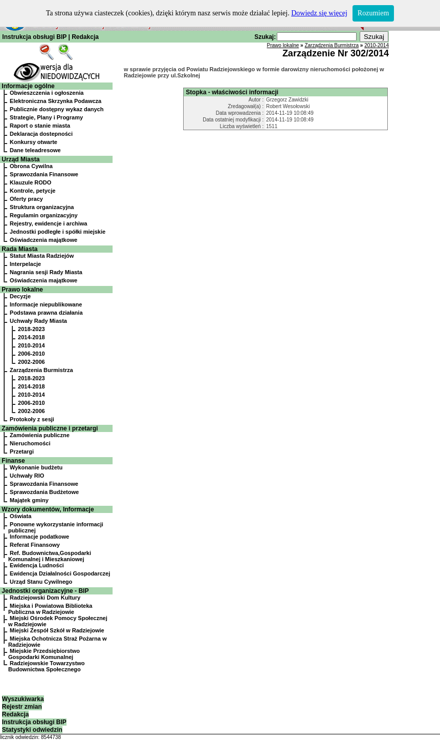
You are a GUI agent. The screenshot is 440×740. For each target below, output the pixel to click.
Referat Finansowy (35, 545)
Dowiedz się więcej (319, 13)
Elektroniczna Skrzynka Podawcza (55, 101)
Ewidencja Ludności (37, 565)
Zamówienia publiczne (40, 435)
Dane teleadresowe (35, 150)
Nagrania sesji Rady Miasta (46, 272)
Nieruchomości (30, 443)
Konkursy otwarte (33, 142)
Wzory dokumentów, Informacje (48, 509)
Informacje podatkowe (39, 536)
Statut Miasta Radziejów (42, 256)
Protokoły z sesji (32, 419)
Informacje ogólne (28, 86)
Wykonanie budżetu (36, 467)
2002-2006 (31, 362)
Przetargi (22, 451)
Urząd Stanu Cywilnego (41, 582)
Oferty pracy (26, 199)
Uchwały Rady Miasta (38, 321)
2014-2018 (31, 337)
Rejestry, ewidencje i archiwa (48, 223)
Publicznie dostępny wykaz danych (56, 109)
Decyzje (20, 296)
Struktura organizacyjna (42, 207)
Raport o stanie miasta (40, 125)
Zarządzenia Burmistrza (41, 370)
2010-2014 (31, 345)
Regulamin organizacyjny (44, 215)
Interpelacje (25, 264)
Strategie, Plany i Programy (46, 117)
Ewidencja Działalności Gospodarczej (60, 573)
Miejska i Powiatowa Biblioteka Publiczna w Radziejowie (50, 609)
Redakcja (85, 36)
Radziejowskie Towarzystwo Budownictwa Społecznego (46, 666)
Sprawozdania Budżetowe (44, 492)
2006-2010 (31, 354)
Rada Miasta (19, 249)
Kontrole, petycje (32, 191)
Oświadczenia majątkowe (43, 240)
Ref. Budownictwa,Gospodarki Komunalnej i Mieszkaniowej (49, 556)
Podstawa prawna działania (46, 313)
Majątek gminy (29, 500)
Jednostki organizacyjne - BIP (45, 590)
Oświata (20, 516)
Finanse (13, 460)
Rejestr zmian (22, 706)
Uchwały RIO (27, 475)
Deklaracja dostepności (41, 134)
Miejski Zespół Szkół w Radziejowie (57, 630)
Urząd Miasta (20, 159)
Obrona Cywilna (31, 166)
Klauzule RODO (30, 182)
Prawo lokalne (22, 289)
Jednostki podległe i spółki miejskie (57, 232)
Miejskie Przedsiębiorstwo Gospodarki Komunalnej (44, 654)
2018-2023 (31, 329)
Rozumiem (373, 13)
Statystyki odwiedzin (32, 729)
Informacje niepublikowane (46, 304)
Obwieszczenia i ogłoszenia (46, 93)
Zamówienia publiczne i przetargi (50, 428)
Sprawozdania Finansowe (44, 174)
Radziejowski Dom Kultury (45, 597)
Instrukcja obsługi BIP (34, 36)
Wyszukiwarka (23, 699)
